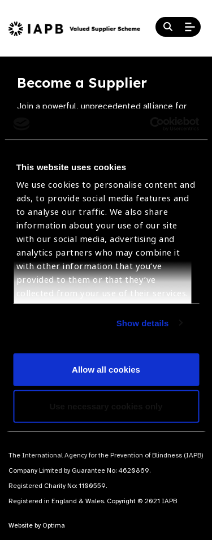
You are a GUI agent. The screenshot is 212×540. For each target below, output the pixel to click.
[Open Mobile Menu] (190, 27)
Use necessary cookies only (105, 406)
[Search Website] (168, 27)
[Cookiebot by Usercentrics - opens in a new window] (151, 123)
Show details (142, 322)
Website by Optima (36, 525)
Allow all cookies (106, 369)
